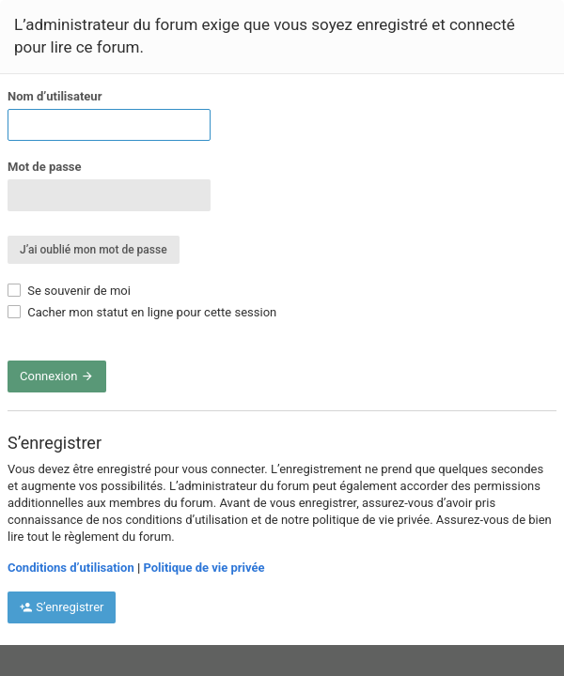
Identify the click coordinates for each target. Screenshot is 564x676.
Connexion (57, 376)
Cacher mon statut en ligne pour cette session (142, 312)
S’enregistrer (61, 607)
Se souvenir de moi (69, 291)
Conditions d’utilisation (71, 568)
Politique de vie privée (203, 568)
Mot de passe (45, 167)
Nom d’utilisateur (55, 96)
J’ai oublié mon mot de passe (93, 249)
